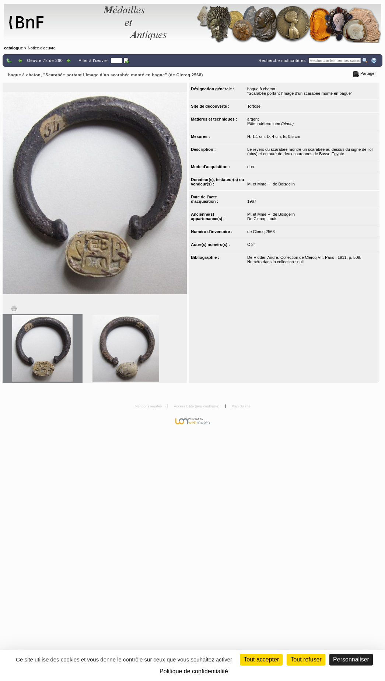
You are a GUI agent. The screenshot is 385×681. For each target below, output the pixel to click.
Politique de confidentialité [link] (194, 671)
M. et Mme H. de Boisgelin (271, 184)
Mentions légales (148, 406)
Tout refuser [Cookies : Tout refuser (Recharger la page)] (305, 659)
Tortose (253, 106)
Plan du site (241, 406)
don (250, 166)
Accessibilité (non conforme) (197, 406)
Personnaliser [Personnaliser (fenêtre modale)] (351, 659)
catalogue (13, 48)
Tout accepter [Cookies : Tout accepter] (261, 659)
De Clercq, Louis (262, 218)
